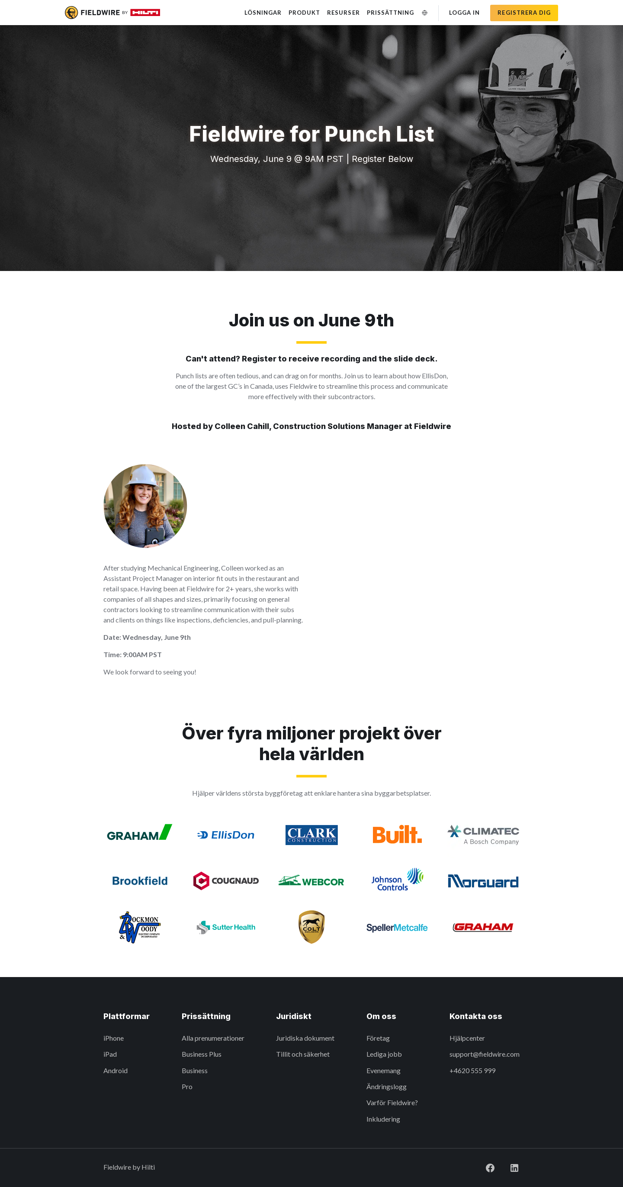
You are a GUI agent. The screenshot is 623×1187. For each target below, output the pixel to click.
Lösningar (263, 12)
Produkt (304, 12)
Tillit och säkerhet (303, 1054)
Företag (378, 1038)
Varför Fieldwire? (392, 1102)
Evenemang (383, 1070)
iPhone (113, 1038)
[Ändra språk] (424, 13)
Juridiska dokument (305, 1038)
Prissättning (390, 12)
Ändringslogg (386, 1086)
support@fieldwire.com (485, 1054)
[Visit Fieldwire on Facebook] (483, 1167)
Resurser (343, 12)
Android (115, 1070)
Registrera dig (524, 12)
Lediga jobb (384, 1054)
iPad (110, 1054)
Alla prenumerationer (213, 1038)
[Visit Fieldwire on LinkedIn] (507, 1167)
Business (195, 1070)
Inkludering (383, 1119)
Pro (187, 1086)
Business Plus (202, 1054)
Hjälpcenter (467, 1038)
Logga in (464, 12)
